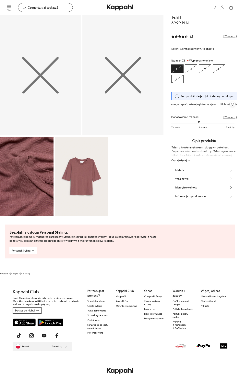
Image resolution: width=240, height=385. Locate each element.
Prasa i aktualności (153, 313)
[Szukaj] (50, 7)
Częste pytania (94, 305)
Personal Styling (95, 332)
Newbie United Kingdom (213, 296)
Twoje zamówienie (96, 310)
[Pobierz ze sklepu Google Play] (50, 322)
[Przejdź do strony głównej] (120, 7)
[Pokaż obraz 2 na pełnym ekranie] (122, 75)
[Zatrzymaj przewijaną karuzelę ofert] (232, 104)
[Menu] (9, 7)
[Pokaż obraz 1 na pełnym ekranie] (40, 75)
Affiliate (205, 305)
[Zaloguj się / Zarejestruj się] (222, 7)
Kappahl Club (122, 301)
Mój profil (121, 296)
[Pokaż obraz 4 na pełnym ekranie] (82, 176)
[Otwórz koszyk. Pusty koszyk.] (231, 7)
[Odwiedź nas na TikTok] (19, 336)
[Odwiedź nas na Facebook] (57, 336)
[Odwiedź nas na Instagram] (31, 336)
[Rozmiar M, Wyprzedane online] (205, 68)
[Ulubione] (213, 7)
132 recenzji (230, 117)
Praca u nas (149, 309)
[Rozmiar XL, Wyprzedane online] (177, 79)
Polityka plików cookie (180, 315)
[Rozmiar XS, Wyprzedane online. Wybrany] (177, 68)
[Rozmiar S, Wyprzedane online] (191, 68)
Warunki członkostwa (126, 305)
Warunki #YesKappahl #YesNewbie (179, 324)
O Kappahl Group (153, 296)
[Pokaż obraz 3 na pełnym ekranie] (27, 176)
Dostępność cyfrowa (154, 318)
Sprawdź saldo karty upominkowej (97, 326)
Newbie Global (208, 301)
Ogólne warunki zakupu (181, 303)
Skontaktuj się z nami (98, 315)
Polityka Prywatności (183, 309)
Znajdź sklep (93, 320)
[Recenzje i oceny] (204, 36)
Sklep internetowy (96, 301)
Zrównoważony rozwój (152, 303)
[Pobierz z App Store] (24, 322)
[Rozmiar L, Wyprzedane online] (219, 68)
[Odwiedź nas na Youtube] (44, 336)
